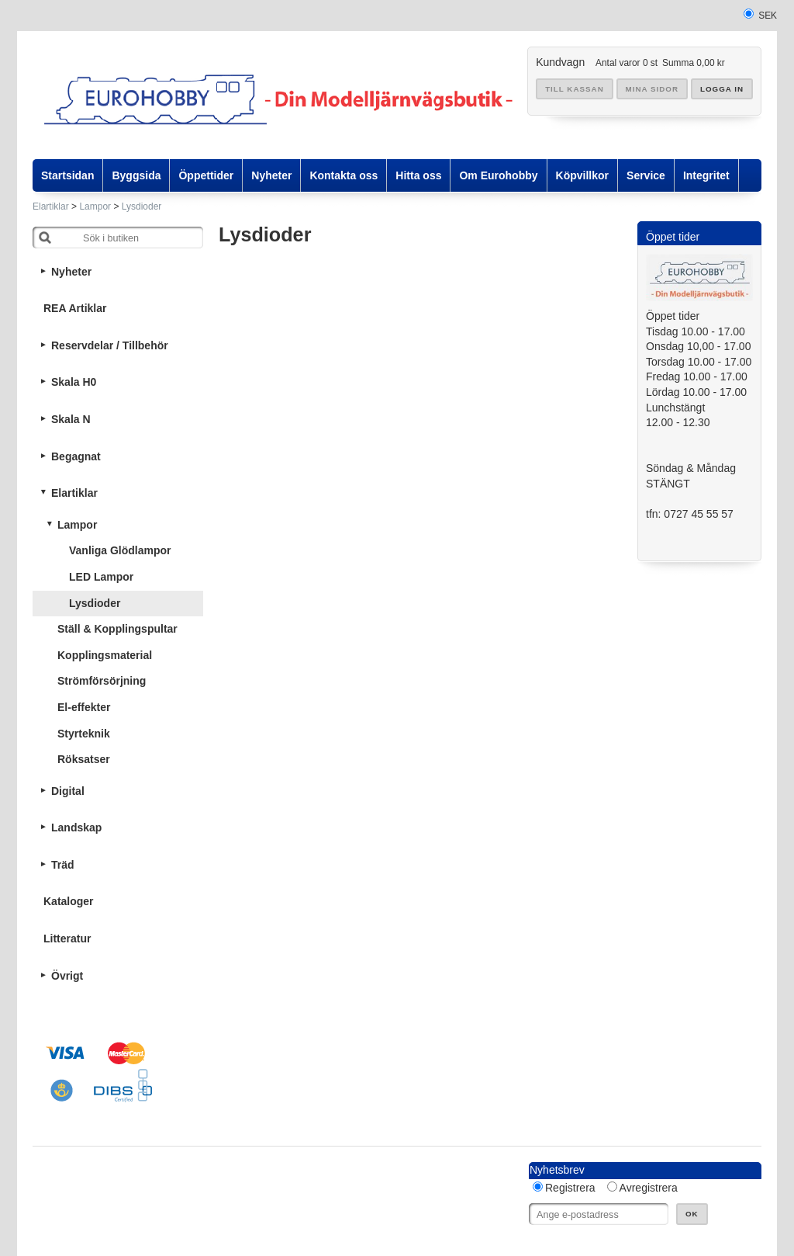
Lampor (95, 206)
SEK (767, 15)
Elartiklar (51, 206)
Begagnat (76, 456)
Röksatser (83, 759)
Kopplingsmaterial (104, 655)
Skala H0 (73, 382)
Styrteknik (83, 733)
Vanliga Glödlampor (120, 550)
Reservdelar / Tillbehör (109, 345)
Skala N (71, 419)
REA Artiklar (74, 308)
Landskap (76, 827)
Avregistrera (649, 1187)
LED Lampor (101, 577)
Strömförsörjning (101, 681)
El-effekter (83, 707)
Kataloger (68, 901)
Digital (68, 791)
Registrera (570, 1187)
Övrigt (67, 976)
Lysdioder (142, 206)
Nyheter (71, 271)
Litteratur (67, 938)
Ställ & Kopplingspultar (117, 629)
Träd (62, 865)
